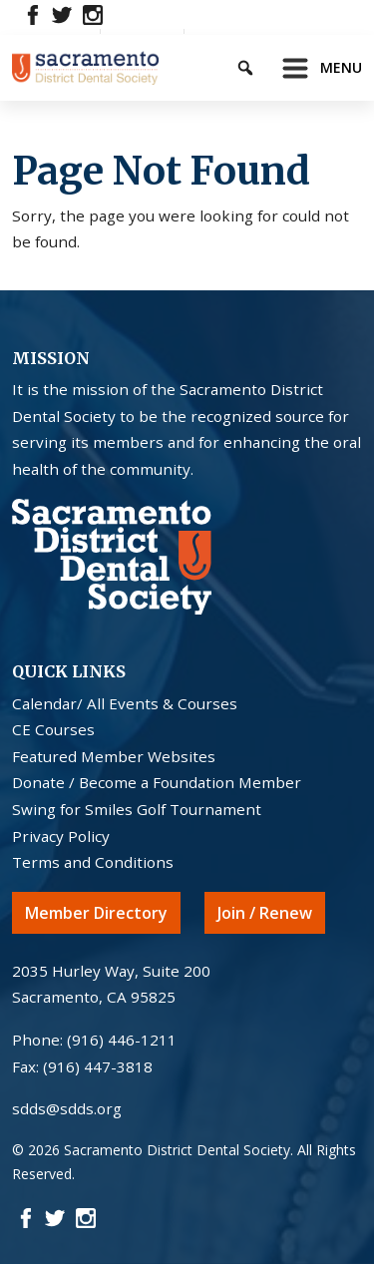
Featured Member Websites (113, 756)
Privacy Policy (61, 836)
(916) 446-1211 (122, 1040)
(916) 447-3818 (98, 1066)
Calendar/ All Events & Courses (124, 703)
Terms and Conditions (93, 862)
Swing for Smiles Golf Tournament (136, 809)
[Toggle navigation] (316, 68)
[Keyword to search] (262, 64)
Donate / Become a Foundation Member (156, 782)
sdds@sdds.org (67, 1108)
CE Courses (53, 729)
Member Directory (96, 913)
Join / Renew (264, 913)
